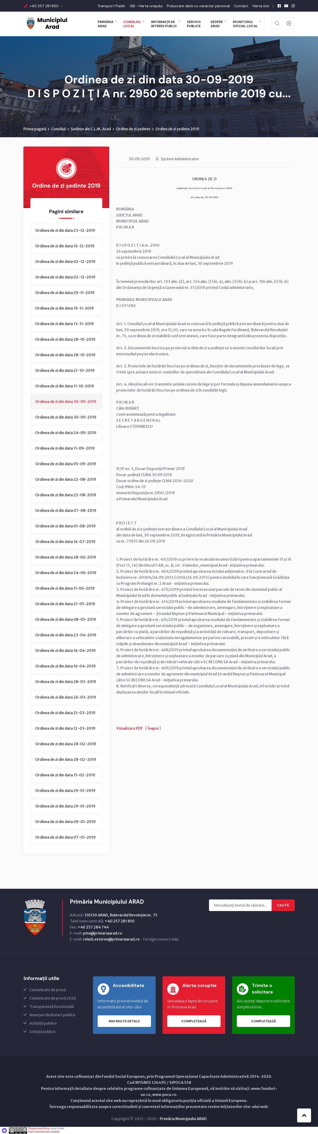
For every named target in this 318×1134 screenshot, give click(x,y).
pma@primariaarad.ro (102, 933)
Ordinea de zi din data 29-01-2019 (65, 790)
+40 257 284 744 (93, 927)
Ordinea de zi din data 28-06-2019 (65, 557)
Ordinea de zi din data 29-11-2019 (64, 292)
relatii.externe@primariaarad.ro (111, 939)
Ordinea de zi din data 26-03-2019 (65, 697)
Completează (193, 1021)
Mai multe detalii (124, 1021)
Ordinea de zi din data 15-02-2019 (65, 775)
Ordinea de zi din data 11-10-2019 (64, 386)
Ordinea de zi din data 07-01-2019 (65, 837)
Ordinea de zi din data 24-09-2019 (65, 432)
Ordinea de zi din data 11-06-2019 (65, 588)
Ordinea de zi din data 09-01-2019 (65, 821)
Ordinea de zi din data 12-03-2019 (65, 728)
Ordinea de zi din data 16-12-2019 (64, 246)
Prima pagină (34, 129)
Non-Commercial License (44, 1131)
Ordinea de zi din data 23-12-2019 (65, 230)
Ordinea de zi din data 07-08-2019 (65, 510)
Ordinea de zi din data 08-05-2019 (65, 619)
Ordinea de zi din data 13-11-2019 (64, 323)
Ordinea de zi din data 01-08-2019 (65, 526)
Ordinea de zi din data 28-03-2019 (65, 681)
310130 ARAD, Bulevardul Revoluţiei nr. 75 (120, 915)
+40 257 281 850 (43, 5)
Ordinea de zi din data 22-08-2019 (65, 479)
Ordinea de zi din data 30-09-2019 (65, 401)
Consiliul (58, 129)
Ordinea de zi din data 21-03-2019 (65, 712)
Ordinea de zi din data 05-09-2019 (65, 463)
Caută (283, 905)
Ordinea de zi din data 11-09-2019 (65, 448)
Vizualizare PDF (129, 728)
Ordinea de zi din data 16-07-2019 (65, 541)
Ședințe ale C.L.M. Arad (91, 129)
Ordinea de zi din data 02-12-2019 (65, 261)
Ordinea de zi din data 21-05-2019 (65, 603)
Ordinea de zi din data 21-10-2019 (65, 370)
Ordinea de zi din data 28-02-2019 (65, 744)
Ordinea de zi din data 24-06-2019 (65, 572)
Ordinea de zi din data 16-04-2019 (65, 650)
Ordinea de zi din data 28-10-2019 (65, 339)
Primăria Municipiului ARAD (183, 1118)
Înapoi (153, 728)
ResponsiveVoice (39, 1128)
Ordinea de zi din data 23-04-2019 (65, 635)
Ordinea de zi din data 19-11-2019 (64, 308)
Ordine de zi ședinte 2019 (177, 129)
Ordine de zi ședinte (133, 129)
